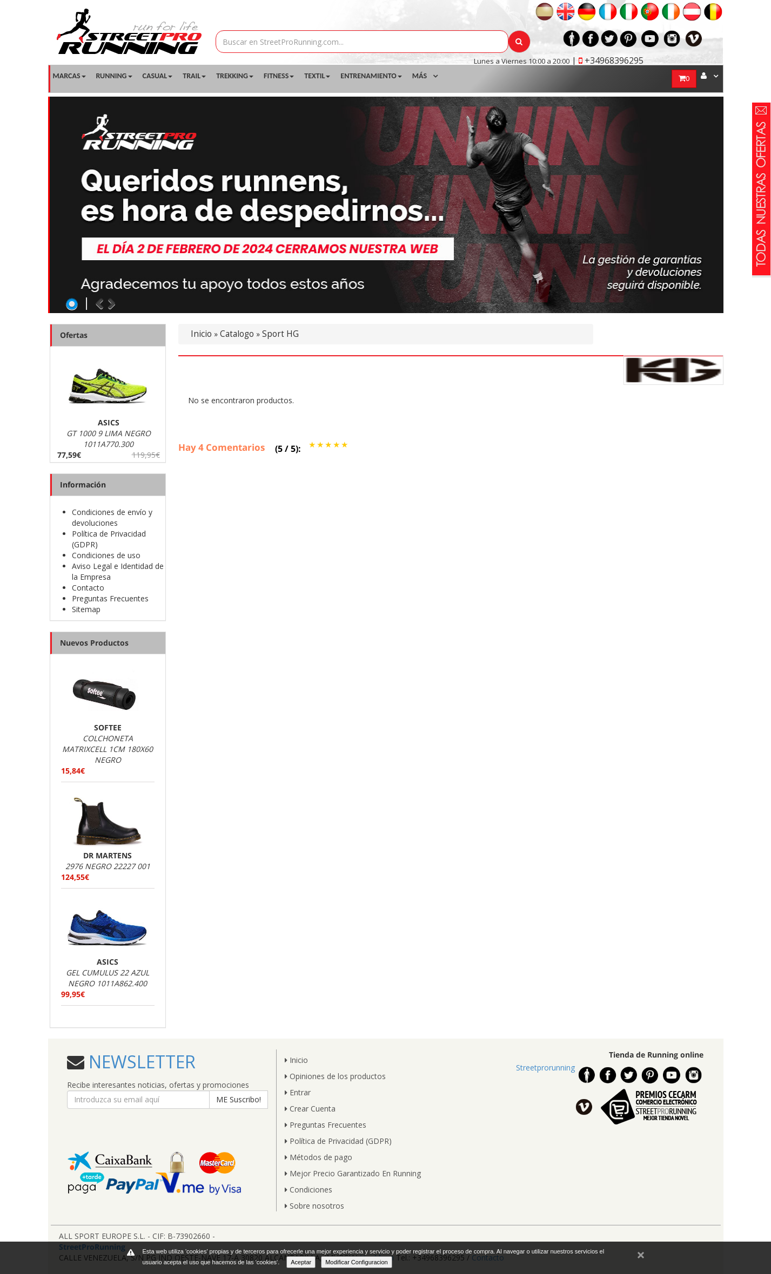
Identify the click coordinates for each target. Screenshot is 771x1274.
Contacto (88, 587)
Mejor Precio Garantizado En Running (353, 1173)
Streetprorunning (545, 1067)
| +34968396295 (607, 60)
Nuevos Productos (94, 643)
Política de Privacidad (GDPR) (338, 1141)
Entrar (298, 1092)
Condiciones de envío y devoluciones (112, 517)
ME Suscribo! (238, 1099)
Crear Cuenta (310, 1108)
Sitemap (86, 609)
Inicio (201, 334)
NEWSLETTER (140, 1061)
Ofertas (74, 335)
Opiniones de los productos (335, 1076)
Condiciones (308, 1189)
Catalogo (237, 334)
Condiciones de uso (106, 555)
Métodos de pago (318, 1157)
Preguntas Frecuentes (110, 598)
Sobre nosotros (314, 1206)
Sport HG (280, 334)
